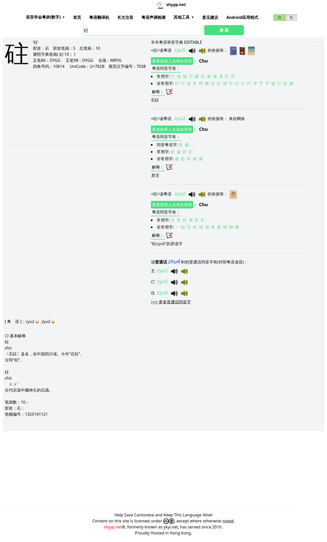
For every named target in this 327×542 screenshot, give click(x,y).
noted (228, 521)
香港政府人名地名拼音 (172, 61)
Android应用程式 (242, 17)
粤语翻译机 (99, 17)
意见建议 (210, 17)
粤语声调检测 (153, 17)
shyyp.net (112, 527)
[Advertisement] (70, 106)
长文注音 (125, 17)
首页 (77, 17)
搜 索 (224, 30)
